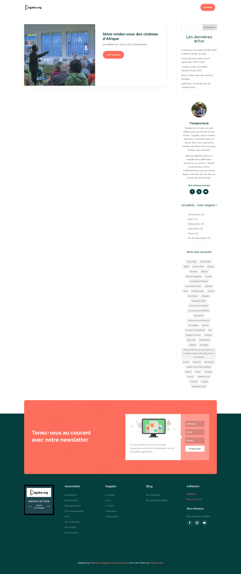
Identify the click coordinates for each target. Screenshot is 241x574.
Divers (191, 218)
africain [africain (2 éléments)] (210, 266)
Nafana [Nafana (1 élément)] (192, 344)
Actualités (188, 7)
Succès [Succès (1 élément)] (191, 376)
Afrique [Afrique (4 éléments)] (204, 271)
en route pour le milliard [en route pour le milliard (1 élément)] (198, 310)
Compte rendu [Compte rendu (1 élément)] (198, 290)
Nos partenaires (73, 505)
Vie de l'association (197, 237)
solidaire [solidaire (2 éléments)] (208, 371)
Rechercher (209, 26)
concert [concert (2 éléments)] (211, 290)
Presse (191, 233)
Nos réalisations (73, 521)
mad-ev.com (156, 562)
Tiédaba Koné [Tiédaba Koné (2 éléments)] (204, 376)
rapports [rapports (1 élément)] (197, 361)
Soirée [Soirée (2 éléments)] (197, 371)
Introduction (71, 494)
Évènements (140, 44)
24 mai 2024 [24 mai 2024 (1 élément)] (198, 266)
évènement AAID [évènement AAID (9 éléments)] (199, 386)
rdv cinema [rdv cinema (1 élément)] (209, 361)
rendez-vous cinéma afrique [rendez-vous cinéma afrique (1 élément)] (199, 366)
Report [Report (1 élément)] (188, 371)
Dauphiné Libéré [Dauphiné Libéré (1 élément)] (199, 300)
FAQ (67, 516)
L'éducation (111, 510)
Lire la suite (113, 54)
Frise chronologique (74, 510)
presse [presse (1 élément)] (186, 361)
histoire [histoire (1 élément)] (205, 325)
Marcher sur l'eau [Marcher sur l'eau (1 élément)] (193, 334)
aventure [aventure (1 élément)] (208, 285)
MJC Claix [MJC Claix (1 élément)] (191, 339)
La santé (109, 505)
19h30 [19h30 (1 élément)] (186, 266)
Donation (174, 7)
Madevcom (112, 44)
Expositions (194, 228)
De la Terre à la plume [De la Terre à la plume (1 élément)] (198, 305)
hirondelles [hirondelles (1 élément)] (193, 325)
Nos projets (70, 526)
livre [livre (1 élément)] (210, 329)
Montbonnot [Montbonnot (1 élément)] (204, 339)
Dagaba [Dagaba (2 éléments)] (205, 295)
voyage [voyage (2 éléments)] (204, 381)
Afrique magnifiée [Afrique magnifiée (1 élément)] (193, 276)
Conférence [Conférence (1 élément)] (193, 295)
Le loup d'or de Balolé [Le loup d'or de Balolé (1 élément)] (195, 329)
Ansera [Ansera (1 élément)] (208, 276)
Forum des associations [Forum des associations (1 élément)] (198, 320)
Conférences (194, 214)
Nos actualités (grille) (156, 499)
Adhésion (161, 7)
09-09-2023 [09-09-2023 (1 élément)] (205, 261)
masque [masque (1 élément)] (208, 334)
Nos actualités (153, 494)
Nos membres (72, 532)
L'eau (108, 499)
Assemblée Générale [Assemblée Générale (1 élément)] (198, 281)
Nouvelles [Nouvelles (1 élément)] (204, 344)
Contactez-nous (119, 562)
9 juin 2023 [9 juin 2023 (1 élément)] (191, 261)
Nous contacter (194, 498)
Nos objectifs (71, 499)
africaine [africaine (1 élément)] (193, 271)
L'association (111, 516)
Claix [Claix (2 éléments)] (185, 290)
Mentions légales (100, 562)
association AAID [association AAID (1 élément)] (193, 285)
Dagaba (123, 7)
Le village (110, 494)
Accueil (112, 7)
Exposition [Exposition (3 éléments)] (198, 315)
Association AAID (140, 7)
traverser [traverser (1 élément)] (193, 381)
